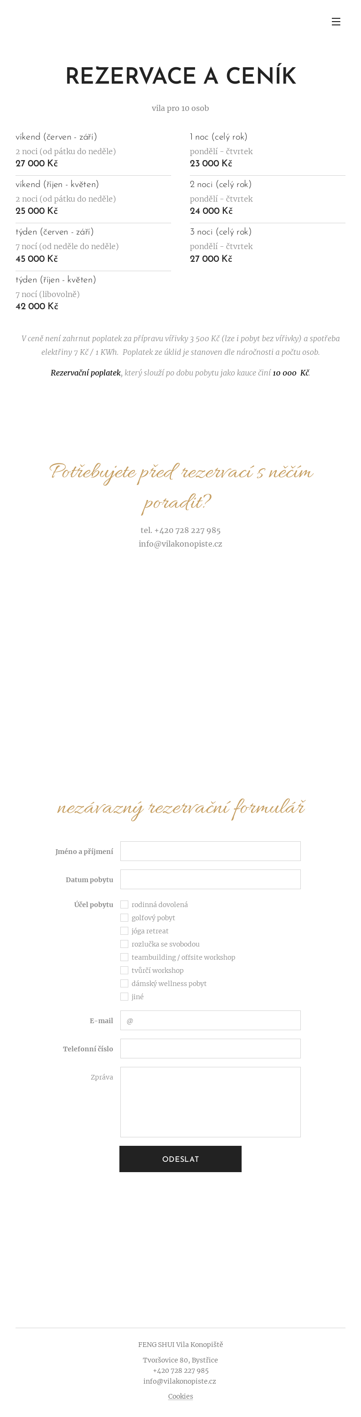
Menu (336, 21)
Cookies (180, 1396)
